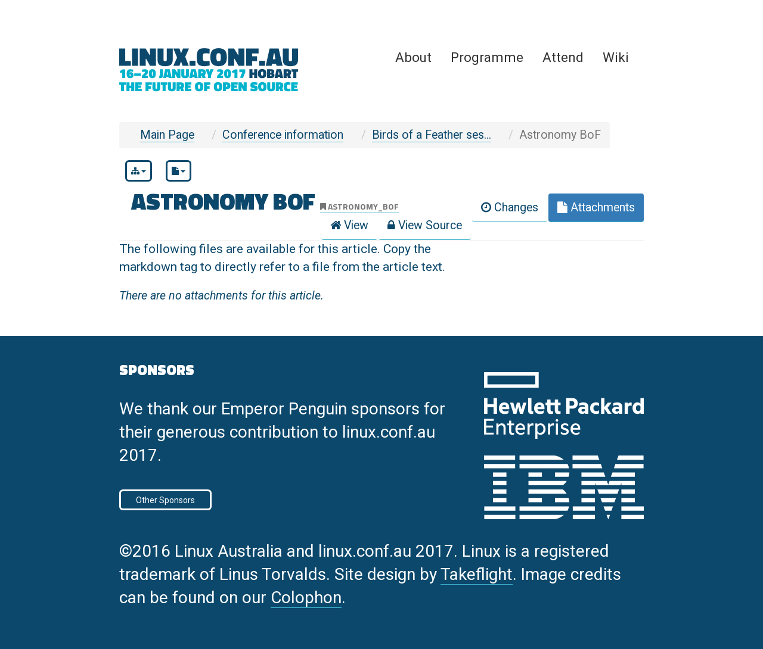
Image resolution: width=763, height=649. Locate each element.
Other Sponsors (165, 500)
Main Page (167, 135)
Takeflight (477, 574)
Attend (563, 57)
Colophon (306, 597)
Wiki (616, 57)
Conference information (282, 135)
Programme (487, 57)
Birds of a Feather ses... (431, 135)
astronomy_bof (359, 206)
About (413, 57)
